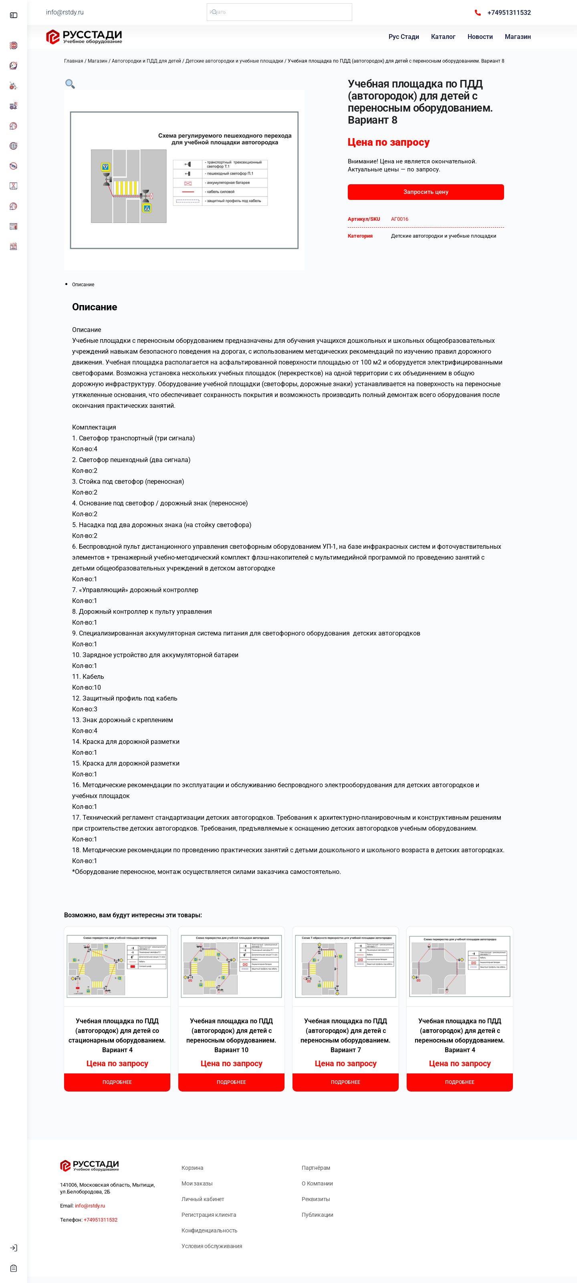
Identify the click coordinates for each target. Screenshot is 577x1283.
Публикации (331, 1215)
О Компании (331, 1183)
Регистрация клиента (222, 1215)
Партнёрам (329, 1168)
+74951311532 (114, 1220)
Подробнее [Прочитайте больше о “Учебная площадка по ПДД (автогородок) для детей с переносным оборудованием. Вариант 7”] (359, 1082)
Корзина (206, 1168)
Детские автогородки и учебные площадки (248, 61)
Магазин (520, 37)
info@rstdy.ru (90, 12)
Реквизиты (329, 1199)
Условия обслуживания (225, 1246)
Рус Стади (406, 37)
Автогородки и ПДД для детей (160, 61)
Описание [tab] (97, 284)
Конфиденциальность (223, 1230)
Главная (87, 61)
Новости (482, 37)
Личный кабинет (216, 1199)
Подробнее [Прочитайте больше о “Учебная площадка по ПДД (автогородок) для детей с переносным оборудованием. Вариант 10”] (245, 1082)
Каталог (445, 37)
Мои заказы (210, 1183)
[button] (84, 83)
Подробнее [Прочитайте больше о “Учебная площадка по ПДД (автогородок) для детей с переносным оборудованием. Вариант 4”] (473, 1082)
